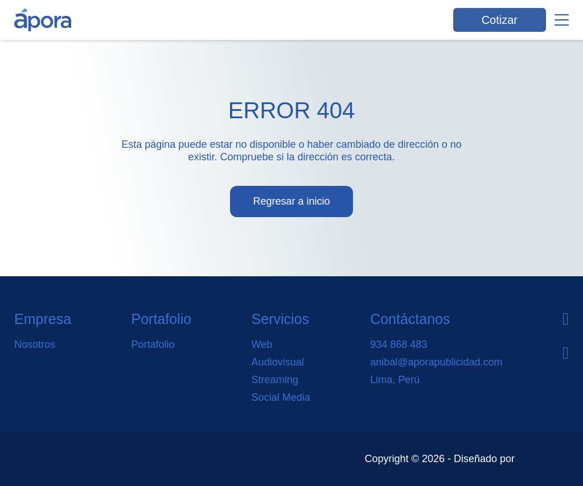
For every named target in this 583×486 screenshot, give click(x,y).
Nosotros (34, 344)
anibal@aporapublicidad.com (436, 362)
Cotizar (500, 20)
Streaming (275, 379)
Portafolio (153, 344)
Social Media (281, 397)
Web (262, 344)
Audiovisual (278, 362)
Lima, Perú (395, 379)
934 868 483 (398, 344)
